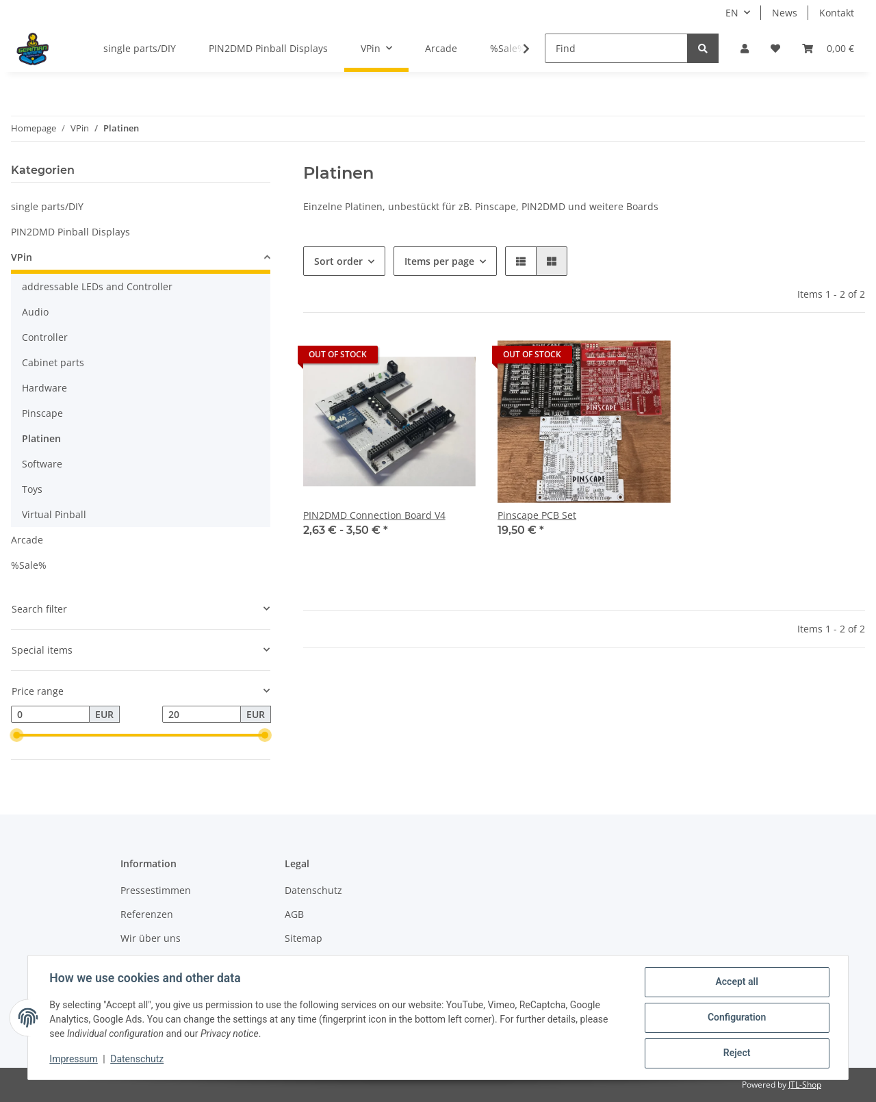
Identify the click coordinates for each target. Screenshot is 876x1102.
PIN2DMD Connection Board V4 (374, 515)
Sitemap (303, 938)
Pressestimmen (155, 890)
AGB (294, 914)
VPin (21, 257)
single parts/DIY (47, 206)
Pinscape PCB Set (537, 515)
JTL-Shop (804, 1084)
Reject (736, 1053)
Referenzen (146, 914)
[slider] (16, 735)
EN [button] (731, 12)
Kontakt (836, 12)
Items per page (439, 261)
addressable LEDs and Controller (97, 286)
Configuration (736, 1017)
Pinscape (42, 413)
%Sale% (29, 565)
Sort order (338, 261)
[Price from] (50, 714)
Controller (45, 337)
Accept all (736, 982)
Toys (32, 489)
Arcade (27, 539)
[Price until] (201, 714)
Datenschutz (313, 890)
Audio (35, 311)
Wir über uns (150, 938)
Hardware (44, 387)
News (784, 12)
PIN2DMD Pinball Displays (70, 231)
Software (42, 463)
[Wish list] (775, 48)
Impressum (74, 1059)
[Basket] (828, 48)
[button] (745, 48)
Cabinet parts (53, 362)
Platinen (41, 438)
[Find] (616, 48)
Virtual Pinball (54, 514)
